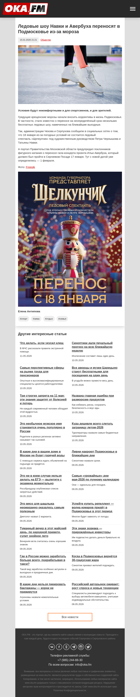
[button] (132, 9)
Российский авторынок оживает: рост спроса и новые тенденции (95, 586)
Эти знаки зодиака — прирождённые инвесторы (91, 530)
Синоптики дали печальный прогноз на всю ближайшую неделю (92, 347)
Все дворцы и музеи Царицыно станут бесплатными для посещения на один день (94, 371)
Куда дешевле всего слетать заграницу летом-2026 (92, 425)
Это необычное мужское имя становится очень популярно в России (42, 427)
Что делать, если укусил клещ (41, 343)
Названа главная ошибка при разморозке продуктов (93, 397)
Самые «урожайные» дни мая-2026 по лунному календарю (95, 477)
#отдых (49, 318)
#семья (62, 318)
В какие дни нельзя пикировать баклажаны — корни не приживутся (43, 588)
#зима (36, 318)
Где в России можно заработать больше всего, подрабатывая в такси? (43, 560)
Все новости (70, 617)
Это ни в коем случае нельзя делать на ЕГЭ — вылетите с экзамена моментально (41, 479)
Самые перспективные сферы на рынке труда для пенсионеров (42, 371)
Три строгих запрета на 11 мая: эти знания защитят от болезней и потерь (43, 399)
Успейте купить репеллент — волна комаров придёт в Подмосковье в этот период (93, 507)
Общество (45, 40)
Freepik (30, 167)
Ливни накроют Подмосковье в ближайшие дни (94, 453)
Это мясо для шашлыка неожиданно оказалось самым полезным (42, 507)
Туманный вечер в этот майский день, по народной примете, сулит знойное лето (43, 532)
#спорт (23, 318)
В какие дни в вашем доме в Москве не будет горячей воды (42, 453)
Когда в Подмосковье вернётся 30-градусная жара (94, 558)
